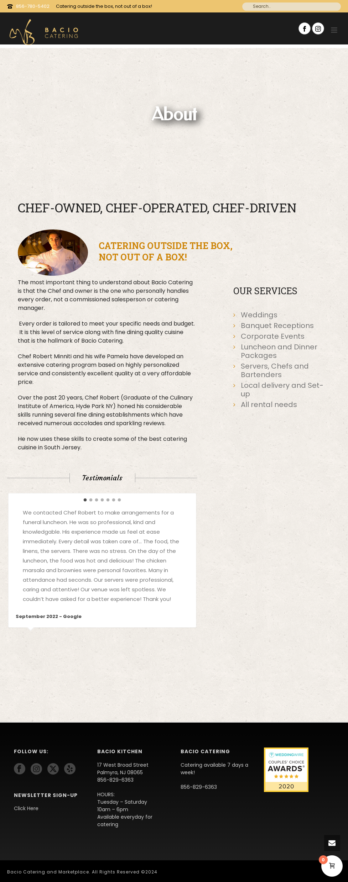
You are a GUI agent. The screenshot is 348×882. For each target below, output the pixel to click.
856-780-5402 (33, 6)
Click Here (26, 808)
